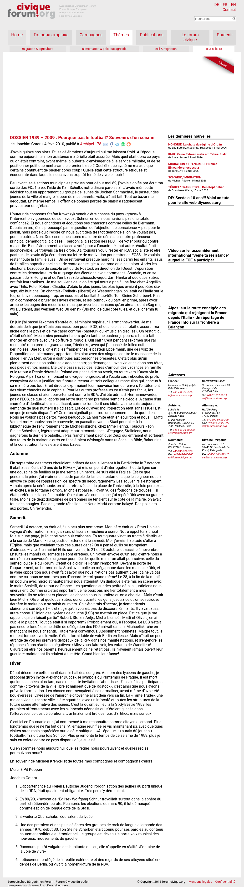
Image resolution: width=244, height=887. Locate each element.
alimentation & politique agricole (104, 49)
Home (17, 34)
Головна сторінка (51, 34)
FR (225, 4)
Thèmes (121, 34)
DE (216, 4)
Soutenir (225, 34)
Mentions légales (200, 881)
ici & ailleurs (213, 49)
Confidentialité (225, 881)
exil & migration (166, 49)
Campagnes (91, 34)
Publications (151, 34)
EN (233, 4)
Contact (229, 9)
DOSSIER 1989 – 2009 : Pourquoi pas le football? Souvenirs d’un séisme (82, 137)
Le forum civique (190, 37)
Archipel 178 (90, 144)
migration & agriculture (37, 49)
